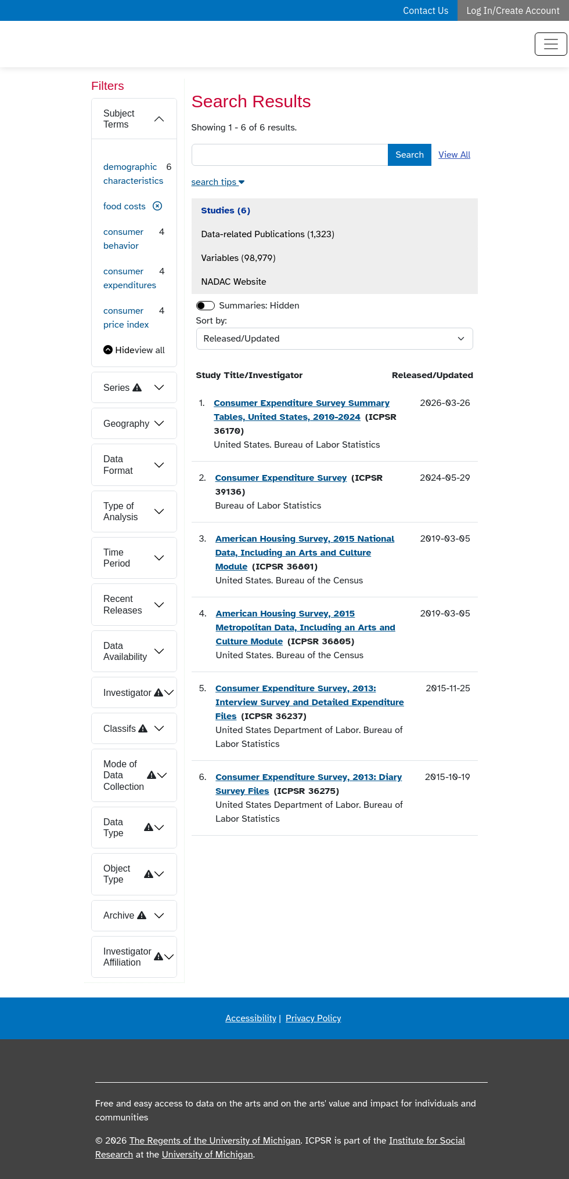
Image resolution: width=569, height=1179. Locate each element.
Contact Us (425, 10)
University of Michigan (207, 1154)
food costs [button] (124, 206)
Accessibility (250, 1018)
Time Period (116, 557)
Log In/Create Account (513, 10)
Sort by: (211, 321)
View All (454, 155)
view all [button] (149, 350)
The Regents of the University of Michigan (215, 1141)
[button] (157, 206)
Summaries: (243, 305)
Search (409, 155)
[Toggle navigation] (551, 44)
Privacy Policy (313, 1018)
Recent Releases (122, 604)
